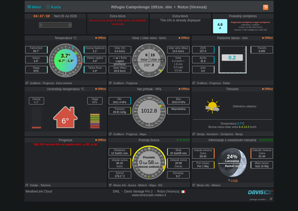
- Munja (238, 134)
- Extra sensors (63, 83)
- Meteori (142, 185)
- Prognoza (47, 83)
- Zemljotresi (226, 134)
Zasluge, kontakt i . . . (261, 199)
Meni (35, 7)
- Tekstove (45, 185)
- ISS (159, 185)
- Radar (225, 83)
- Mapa (142, 134)
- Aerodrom (211, 134)
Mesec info (117, 185)
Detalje (31, 185)
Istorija (198, 134)
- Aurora (131, 185)
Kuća (53, 7)
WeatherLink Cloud (39, 191)
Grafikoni (32, 83)
